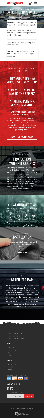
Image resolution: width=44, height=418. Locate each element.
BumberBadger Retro (15, 332)
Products (11, 346)
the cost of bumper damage (22, 135)
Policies (10, 366)
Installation (12, 349)
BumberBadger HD (14, 335)
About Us (10, 354)
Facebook (8, 387)
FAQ (8, 351)
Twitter (11, 387)
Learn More (22, 251)
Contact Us (11, 363)
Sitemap (10, 368)
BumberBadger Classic (15, 337)
